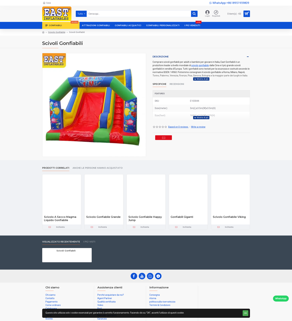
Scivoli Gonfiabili (66, 250)
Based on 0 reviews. (178, 122)
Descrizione (161, 56)
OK (245, 313)
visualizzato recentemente (61, 241)
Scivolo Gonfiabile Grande (103, 216)
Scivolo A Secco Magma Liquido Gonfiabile (60, 218)
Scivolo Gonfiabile (56, 32)
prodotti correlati (55, 168)
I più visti (89, 241)
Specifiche (159, 82)
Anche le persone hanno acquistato (98, 168)
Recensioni (177, 82)
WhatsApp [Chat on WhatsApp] (280, 298)
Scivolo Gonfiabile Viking (229, 216)
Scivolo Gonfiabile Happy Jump (145, 218)
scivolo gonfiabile (200, 65)
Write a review (198, 122)
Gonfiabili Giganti (182, 216)
